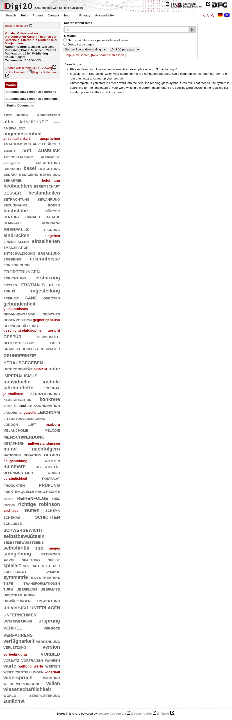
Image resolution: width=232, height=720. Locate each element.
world (9, 695)
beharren (13, 180)
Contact (53, 15)
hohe (54, 368)
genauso (52, 320)
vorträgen (32, 660)
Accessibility (104, 15)
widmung (51, 677)
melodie (52, 430)
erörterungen (21, 271)
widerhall (52, 672)
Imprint (69, 15)
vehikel (12, 627)
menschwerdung (24, 436)
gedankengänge (19, 314)
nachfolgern (46, 449)
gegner (38, 320)
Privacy (84, 15)
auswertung (47, 162)
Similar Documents (20, 105)
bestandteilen (44, 193)
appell (39, 143)
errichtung (14, 278)
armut (9, 150)
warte (9, 666)
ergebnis (12, 259)
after (8, 122)
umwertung (48, 600)
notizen (52, 460)
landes (10, 412)
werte (38, 666)
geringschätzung (20, 325)
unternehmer (20, 614)
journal (52, 387)
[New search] (81, 55)
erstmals (33, 284)
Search (11, 15)
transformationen (41, 583)
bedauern (28, 174)
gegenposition (17, 319)
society (8, 560)
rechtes (8, 498)
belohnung (51, 180)
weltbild (25, 666)
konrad (7, 406)
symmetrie (15, 577)
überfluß (27, 589)
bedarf (10, 174)
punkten (11, 491)
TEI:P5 (164, 713)
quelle (27, 491)
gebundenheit (19, 304)
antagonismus (17, 143)
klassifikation (17, 399)
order (54, 472)
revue (9, 504)
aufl (26, 150)
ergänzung (49, 253)
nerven (52, 454)
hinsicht (40, 369)
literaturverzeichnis (24, 418)
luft (31, 424)
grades (10, 348)
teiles (35, 577)
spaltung (31, 559)
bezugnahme (15, 205)
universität (15, 607)
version (51, 647)
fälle (54, 285)
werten (52, 666)
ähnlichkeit (33, 121)
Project (37, 15)
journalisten (13, 394)
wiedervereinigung (22, 683)
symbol (52, 571)
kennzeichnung (45, 393)
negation (32, 454)
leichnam (48, 411)
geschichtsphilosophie (22, 330)
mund (10, 449)
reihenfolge (32, 497)
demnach (12, 222)
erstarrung (47, 278)
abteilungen (15, 115)
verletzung (14, 647)
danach (32, 216)
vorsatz (11, 660)
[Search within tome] (18, 68)
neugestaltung (15, 461)
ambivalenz (14, 128)
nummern (14, 466)
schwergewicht (23, 529)
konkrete (50, 399)
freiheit (11, 298)
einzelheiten (46, 241)
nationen (12, 454)
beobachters (17, 186)
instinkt (51, 382)
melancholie (15, 430)
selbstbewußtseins (23, 542)
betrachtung (16, 199)
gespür (12, 336)
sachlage (10, 510)
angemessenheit (22, 133)
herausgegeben (23, 362)
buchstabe (15, 210)
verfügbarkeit (18, 641)
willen (53, 683)
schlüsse (12, 523)
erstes (10, 285)
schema (52, 510)
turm (8, 589)
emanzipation (16, 247)
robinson (49, 504)
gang (31, 297)
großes (27, 348)
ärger (54, 143)
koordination (47, 405)
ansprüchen (50, 138)
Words (11, 85)
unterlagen (45, 607)
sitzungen (50, 554)
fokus (9, 291)
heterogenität (17, 368)
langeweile (27, 412)
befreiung (50, 174)
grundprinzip (19, 354)
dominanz (51, 222)
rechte (53, 491)
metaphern (14, 443)
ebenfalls (16, 228)
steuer (53, 565)
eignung (52, 229)
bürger (52, 210)
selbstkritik (16, 548)
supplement (15, 571)
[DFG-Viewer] (42, 68)
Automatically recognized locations (32, 98)
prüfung (49, 484)
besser (12, 192)
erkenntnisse (45, 259)
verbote (52, 628)
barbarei (12, 168)
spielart (12, 565)
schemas (11, 517)
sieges (54, 548)
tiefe (8, 583)
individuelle (16, 382)
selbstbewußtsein (24, 536)
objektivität (48, 466)
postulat (51, 478)
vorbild (50, 653)
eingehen (52, 236)
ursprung (49, 621)
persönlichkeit (15, 478)
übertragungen (19, 595)
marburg (53, 424)
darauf (53, 216)
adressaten (48, 115)
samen (32, 510)
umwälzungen (17, 600)
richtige (27, 504)
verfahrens (18, 634)
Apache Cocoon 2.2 (112, 713)
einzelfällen (16, 241)
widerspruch (17, 677)
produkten (14, 485)
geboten (51, 298)
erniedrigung (16, 264)
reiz (56, 498)
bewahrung (48, 199)
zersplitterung (45, 695)
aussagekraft (11, 163)
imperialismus (20, 375)
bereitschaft (47, 186)
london (10, 424)
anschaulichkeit (16, 138)
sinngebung (17, 554)
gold (55, 342)
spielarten (33, 565)
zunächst (14, 701)
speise (54, 559)
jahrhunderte (18, 387)
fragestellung (44, 291)
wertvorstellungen (23, 672)
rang (40, 491)
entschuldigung (19, 253)
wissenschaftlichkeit (27, 689)
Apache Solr (143, 713)
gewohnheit (48, 336)
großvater (48, 348)
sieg (39, 548)
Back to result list (16, 25)
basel (30, 168)
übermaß (50, 589)
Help (24, 15)
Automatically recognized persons (31, 91)
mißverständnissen (44, 443)
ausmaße (50, 156)
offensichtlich (18, 472)
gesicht (54, 330)
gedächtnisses (15, 309)
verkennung (48, 641)
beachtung (49, 168)
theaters (51, 577)
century (11, 216)
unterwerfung (17, 621)
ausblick (49, 150)
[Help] (68, 55)
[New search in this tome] (108, 55)
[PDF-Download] (16, 72)
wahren (52, 660)
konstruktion (23, 406)
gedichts (51, 314)
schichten (47, 516)
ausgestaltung (18, 156)
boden (54, 205)
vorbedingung (15, 654)
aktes (56, 122)
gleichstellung (18, 342)
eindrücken (16, 235)
